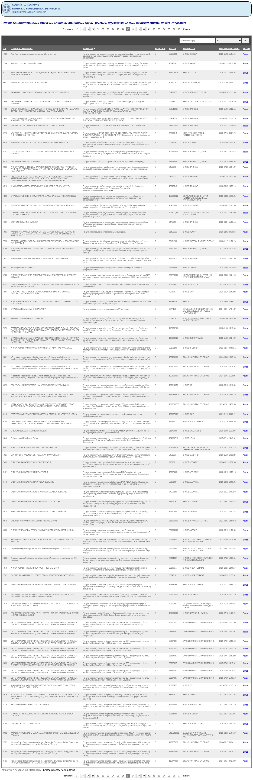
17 (77, 29)
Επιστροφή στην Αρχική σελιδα (59, 770)
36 (174, 29)
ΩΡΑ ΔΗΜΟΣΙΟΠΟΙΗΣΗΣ (229, 49)
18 (83, 29)
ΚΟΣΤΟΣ (172, 49)
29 (139, 29)
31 (149, 29)
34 (164, 29)
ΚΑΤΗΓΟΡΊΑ (160, 49)
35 (169, 29)
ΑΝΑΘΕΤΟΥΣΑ (189, 49)
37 (179, 29)
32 (154, 29)
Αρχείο (245, 54)
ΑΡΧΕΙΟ (246, 49)
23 (108, 29)
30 (144, 29)
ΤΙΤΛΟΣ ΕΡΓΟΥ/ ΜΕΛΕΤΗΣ (22, 49)
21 (98, 29)
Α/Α (4, 49)
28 (133, 29)
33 (159, 29)
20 (93, 29)
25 (118, 29)
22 (103, 29)
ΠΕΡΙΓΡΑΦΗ (88, 49)
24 (113, 29)
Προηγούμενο (68, 29)
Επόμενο (186, 29)
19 (88, 29)
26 (123, 29)
